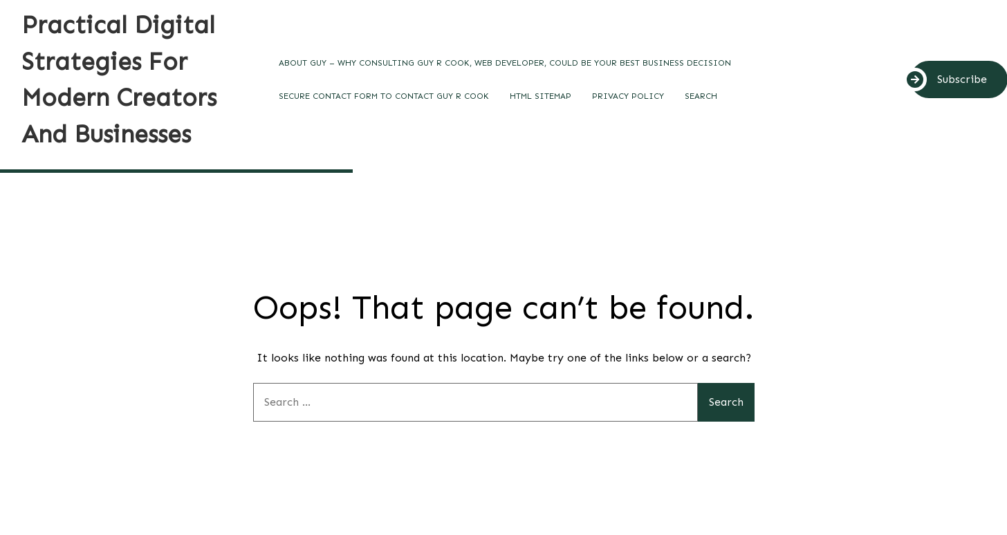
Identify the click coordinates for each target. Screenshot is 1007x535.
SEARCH (701, 96)
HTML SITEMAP (540, 96)
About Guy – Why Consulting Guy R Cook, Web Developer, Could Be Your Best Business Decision (505, 63)
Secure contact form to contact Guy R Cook (384, 96)
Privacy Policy (628, 96)
